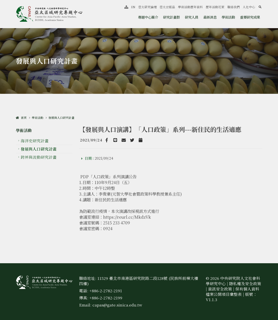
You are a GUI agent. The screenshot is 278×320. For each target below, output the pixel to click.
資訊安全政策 (220, 289)
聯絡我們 (233, 7)
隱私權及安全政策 (245, 283)
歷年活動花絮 (215, 7)
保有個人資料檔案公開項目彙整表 (232, 291)
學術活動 (228, 17)
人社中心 (249, 7)
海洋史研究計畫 (35, 140)
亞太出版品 (167, 7)
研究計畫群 (171, 17)
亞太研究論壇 (147, 7)
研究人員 (191, 17)
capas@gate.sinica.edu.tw (117, 305)
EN (133, 7)
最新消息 (210, 17)
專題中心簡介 (148, 17)
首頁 (21, 118)
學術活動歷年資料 (190, 7)
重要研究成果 (250, 17)
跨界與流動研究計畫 (39, 157)
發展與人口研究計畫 (61, 118)
